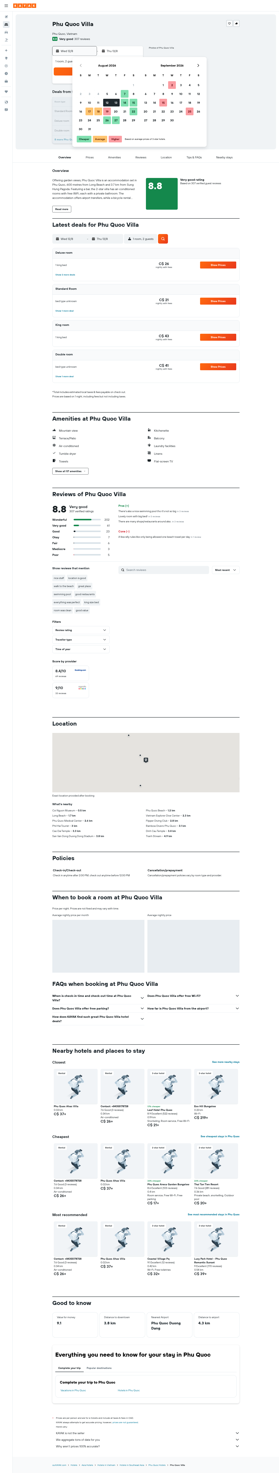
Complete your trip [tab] (69, 1368)
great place (84, 586)
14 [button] (124, 102)
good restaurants (85, 594)
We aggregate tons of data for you (148, 1439)
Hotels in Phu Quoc (129, 1390)
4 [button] (98, 94)
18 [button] (98, 111)
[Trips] (6, 91)
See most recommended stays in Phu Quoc (214, 1214)
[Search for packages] (6, 40)
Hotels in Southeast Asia (132, 1465)
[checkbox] (70, 673)
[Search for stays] (6, 24)
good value (82, 610)
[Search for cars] (6, 32)
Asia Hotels (87, 1465)
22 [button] (133, 111)
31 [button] (89, 129)
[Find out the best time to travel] (6, 73)
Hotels (74, 1465)
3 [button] (89, 94)
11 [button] (98, 102)
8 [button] (133, 94)
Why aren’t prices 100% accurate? (148, 1446)
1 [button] (133, 85)
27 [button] (115, 120)
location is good (77, 578)
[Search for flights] (6, 17)
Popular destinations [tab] (99, 1368)
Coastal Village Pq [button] (158, 1258)
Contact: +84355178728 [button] (114, 1106)
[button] (6, 6)
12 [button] (107, 102)
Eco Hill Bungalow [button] (205, 1106)
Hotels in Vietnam (106, 1465)
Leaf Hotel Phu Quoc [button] (159, 1110)
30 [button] (80, 129)
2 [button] (80, 94)
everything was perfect (67, 602)
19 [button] (107, 111)
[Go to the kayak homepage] (24, 5)
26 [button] (107, 120)
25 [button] (98, 120)
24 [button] (89, 120)
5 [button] (107, 94)
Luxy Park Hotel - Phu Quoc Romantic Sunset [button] (210, 1260)
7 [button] (124, 94)
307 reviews (82, 39)
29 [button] (133, 120)
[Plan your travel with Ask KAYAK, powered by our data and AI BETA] (6, 50)
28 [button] (124, 120)
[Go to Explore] (6, 58)
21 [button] (124, 111)
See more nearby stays (226, 1062)
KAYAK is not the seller (148, 1433)
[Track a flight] (6, 65)
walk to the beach (64, 586)
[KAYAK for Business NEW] (6, 81)
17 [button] (89, 111)
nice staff (59, 578)
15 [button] (133, 102)
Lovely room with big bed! (139, 516)
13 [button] (116, 102)
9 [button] (80, 102)
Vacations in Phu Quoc (73, 1390)
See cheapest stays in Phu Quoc (220, 1136)
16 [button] (80, 111)
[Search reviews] (167, 569)
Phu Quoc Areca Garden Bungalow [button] (168, 1184)
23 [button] (80, 120)
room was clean (62, 610)
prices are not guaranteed (125, 1422)
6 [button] (116, 94)
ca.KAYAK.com (59, 1465)
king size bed (91, 602)
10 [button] (89, 102)
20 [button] (116, 111)
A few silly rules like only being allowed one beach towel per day (159, 536)
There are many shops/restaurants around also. (151, 521)
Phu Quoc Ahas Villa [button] (66, 1106)
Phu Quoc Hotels (157, 1465)
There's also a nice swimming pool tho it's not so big (153, 511)
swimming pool (62, 594)
